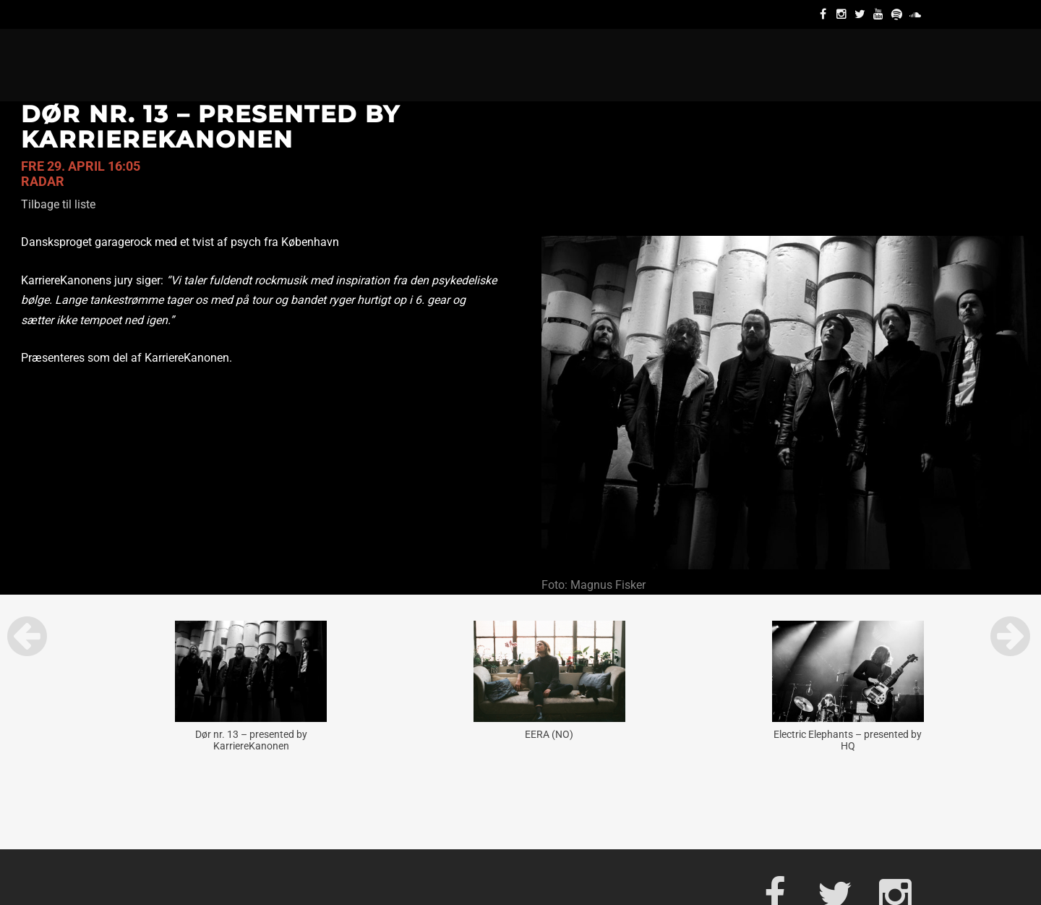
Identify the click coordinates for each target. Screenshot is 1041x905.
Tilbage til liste (58, 204)
